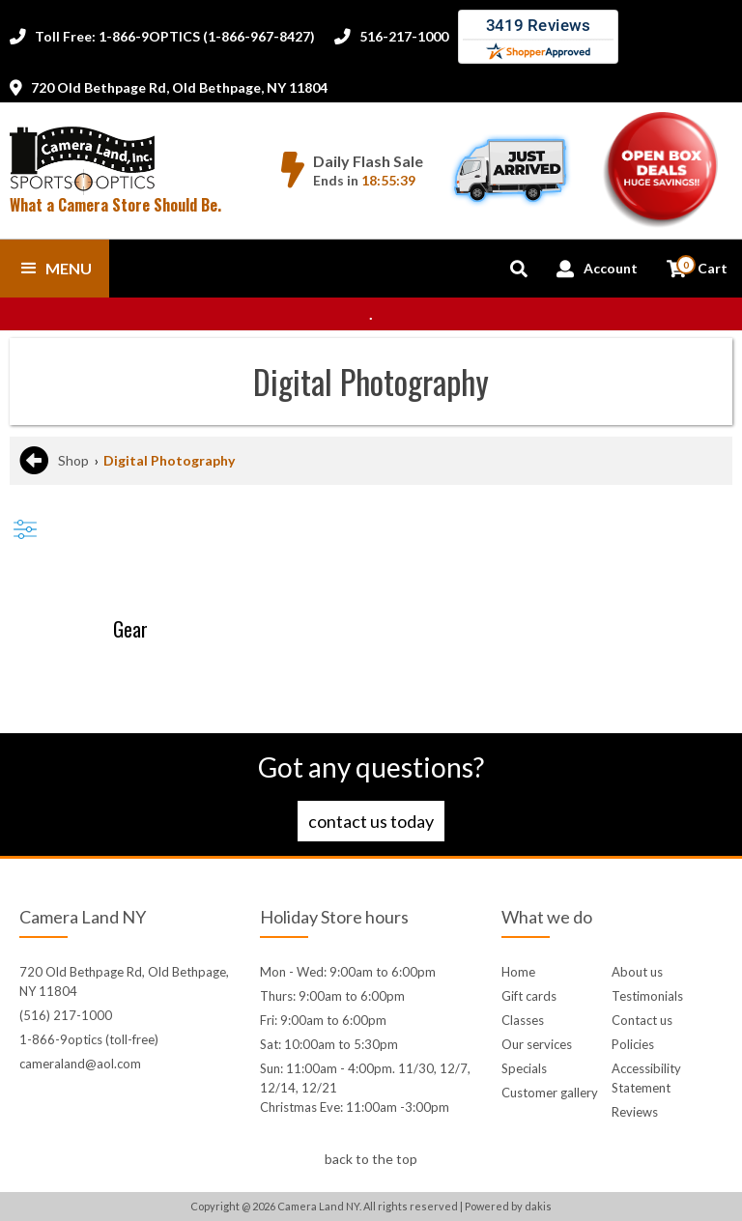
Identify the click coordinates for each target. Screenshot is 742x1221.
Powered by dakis (508, 1206)
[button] (54, 269)
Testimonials (647, 996)
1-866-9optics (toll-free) (88, 1039)
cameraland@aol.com (80, 1063)
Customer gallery (549, 1092)
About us (637, 972)
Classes (522, 1020)
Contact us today (371, 821)
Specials (524, 1068)
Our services (536, 1044)
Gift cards (528, 996)
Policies (633, 1044)
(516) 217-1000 (65, 1015)
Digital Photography (169, 460)
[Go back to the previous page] (33, 460)
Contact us (642, 1020)
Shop (73, 460)
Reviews (635, 1112)
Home (518, 972)
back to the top (371, 1158)
